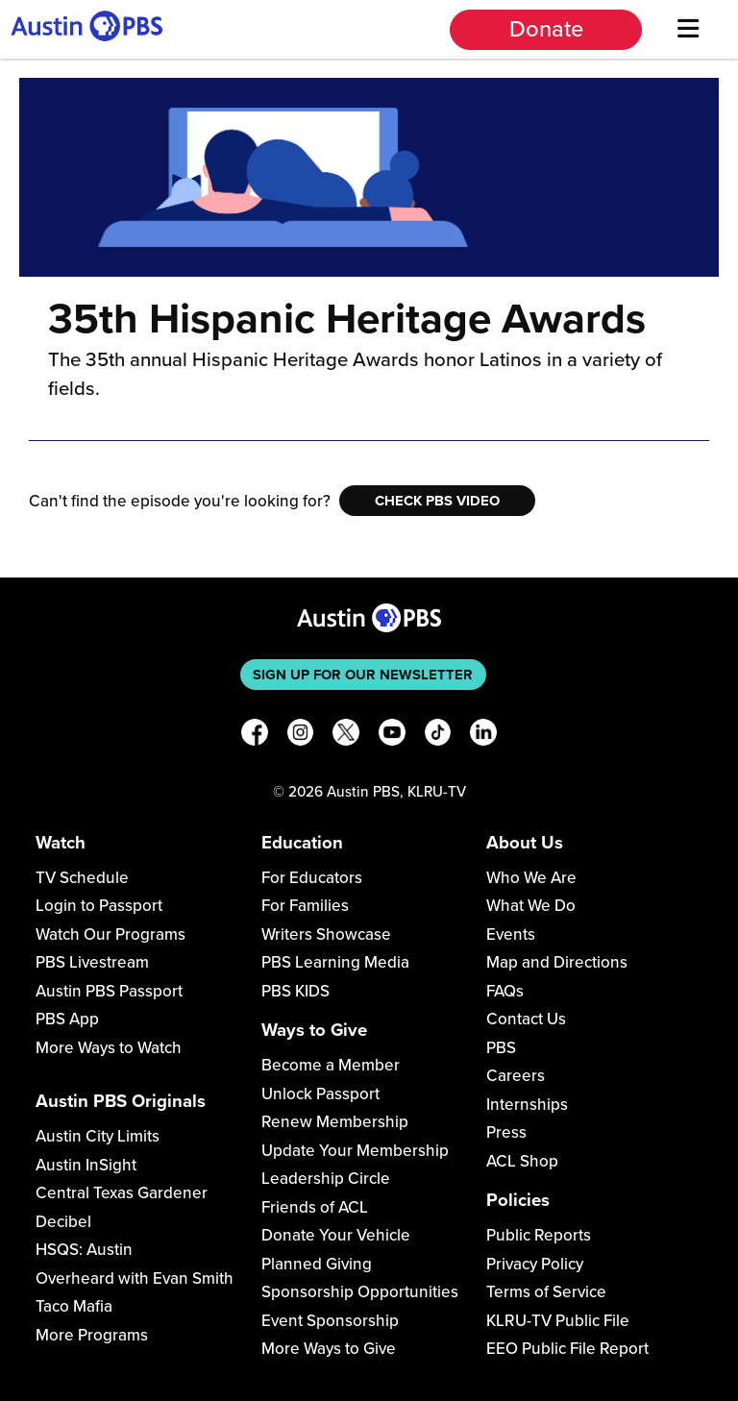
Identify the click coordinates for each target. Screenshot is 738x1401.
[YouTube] (392, 735)
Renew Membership (334, 1122)
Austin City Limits (98, 1136)
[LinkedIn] (483, 735)
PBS (501, 1048)
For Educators (311, 878)
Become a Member (330, 1065)
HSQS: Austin (84, 1250)
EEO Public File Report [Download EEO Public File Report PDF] (567, 1349)
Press (506, 1132)
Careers (515, 1076)
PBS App (67, 1019)
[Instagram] (301, 735)
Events (510, 934)
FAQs (505, 991)
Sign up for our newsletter (363, 674)
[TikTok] (438, 735)
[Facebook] (255, 735)
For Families (305, 906)
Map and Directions (556, 962)
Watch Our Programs (110, 934)
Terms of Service (546, 1292)
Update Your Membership (355, 1151)
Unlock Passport (320, 1094)
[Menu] (687, 29)
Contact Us (526, 1019)
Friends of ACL (314, 1207)
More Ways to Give (328, 1349)
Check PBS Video (437, 500)
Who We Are (531, 878)
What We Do (531, 906)
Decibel (63, 1222)
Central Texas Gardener (122, 1193)
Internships (527, 1104)
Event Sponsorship (330, 1321)
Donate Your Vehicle (335, 1235)
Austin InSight (86, 1165)
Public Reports (538, 1235)
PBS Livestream (92, 962)
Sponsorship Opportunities (359, 1292)
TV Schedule (82, 878)
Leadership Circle (325, 1178)
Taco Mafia (74, 1306)
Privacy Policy (534, 1264)
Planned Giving (316, 1264)
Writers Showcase (326, 934)
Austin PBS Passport (109, 991)
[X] (346, 735)
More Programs (92, 1335)
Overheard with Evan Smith (135, 1278)
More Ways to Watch (109, 1048)
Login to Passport (99, 906)
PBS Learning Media (335, 962)
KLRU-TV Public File (557, 1321)
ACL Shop (522, 1161)
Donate (546, 29)
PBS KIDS (295, 991)
